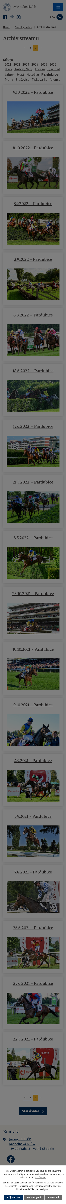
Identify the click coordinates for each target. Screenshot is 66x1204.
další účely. (40, 1177)
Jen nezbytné (34, 1197)
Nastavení (53, 1197)
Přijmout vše (13, 1197)
